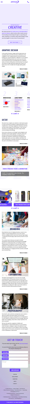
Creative (15, 374)
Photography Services (15, 391)
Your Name (5, 352)
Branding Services (18, 390)
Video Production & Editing (9, 390)
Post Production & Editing (13, 205)
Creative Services (9, 388)
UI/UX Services (22, 388)
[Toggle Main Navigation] (2, 2)
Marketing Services (7, 396)
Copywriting (24, 390)
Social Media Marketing (23, 396)
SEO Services (11, 398)
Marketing (15, 379)
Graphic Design (16, 388)
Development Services (11, 393)
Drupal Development (20, 393)
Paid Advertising (14, 396)
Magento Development (15, 394)
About (15, 381)
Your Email (5, 355)
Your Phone (5, 358)
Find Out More (23, 69)
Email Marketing (18, 398)
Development (15, 376)
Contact (15, 383)
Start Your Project (14, 42)
